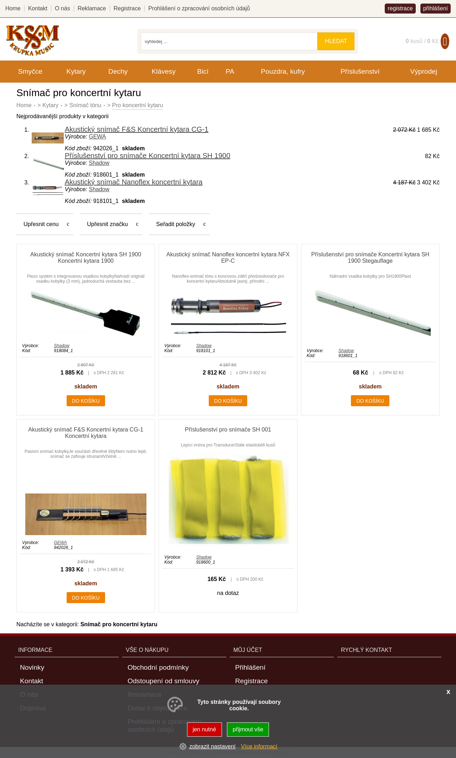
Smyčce (30, 71)
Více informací (259, 746)
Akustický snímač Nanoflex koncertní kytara (134, 182)
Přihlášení (250, 667)
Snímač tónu (85, 105)
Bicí (202, 71)
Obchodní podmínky (158, 667)
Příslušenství (360, 71)
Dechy (118, 71)
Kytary (50, 105)
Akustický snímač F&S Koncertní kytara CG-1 (136, 129)
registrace (400, 8)
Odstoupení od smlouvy (164, 681)
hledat (336, 41)
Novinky (32, 667)
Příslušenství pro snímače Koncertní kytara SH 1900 (147, 156)
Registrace (127, 8)
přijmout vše (248, 729)
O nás (62, 8)
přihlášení (435, 8)
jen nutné (204, 729)
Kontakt (37, 8)
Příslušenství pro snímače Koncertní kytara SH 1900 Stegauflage (370, 257)
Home (24, 105)
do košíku (86, 401)
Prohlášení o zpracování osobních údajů (199, 8)
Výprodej (423, 71)
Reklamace (92, 8)
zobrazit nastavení (212, 746)
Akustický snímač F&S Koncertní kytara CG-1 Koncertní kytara (85, 433)
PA (230, 71)
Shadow (99, 163)
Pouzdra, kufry (283, 71)
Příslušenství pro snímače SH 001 (228, 430)
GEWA (97, 137)
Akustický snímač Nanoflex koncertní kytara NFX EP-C (228, 257)
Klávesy (164, 71)
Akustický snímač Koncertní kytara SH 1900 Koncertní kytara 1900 (85, 257)
